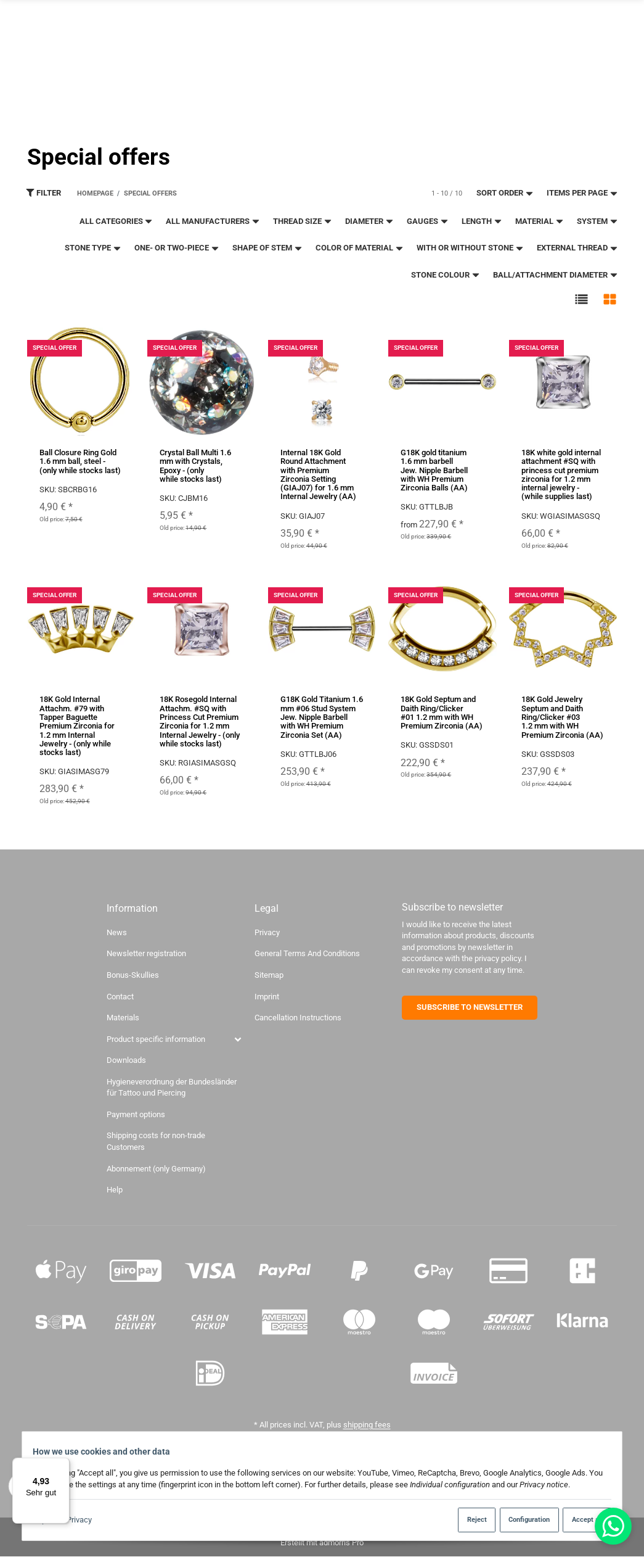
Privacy (85, 1520)
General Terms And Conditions (307, 954)
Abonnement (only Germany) (156, 1168)
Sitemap (269, 975)
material (539, 221)
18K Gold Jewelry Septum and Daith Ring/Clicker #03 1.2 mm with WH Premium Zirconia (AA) (562, 717)
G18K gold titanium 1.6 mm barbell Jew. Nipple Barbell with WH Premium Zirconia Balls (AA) (434, 470)
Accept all (579, 1519)
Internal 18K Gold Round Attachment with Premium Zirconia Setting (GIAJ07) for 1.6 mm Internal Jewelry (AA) (318, 474)
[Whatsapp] (613, 1526)
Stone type (93, 248)
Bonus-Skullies (133, 975)
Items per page (582, 193)
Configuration (517, 1519)
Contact (518, 15)
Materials (123, 1017)
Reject (460, 1519)
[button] (581, 299)
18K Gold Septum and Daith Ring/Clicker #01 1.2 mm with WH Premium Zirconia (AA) (442, 713)
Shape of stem (267, 248)
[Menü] (62, 1465)
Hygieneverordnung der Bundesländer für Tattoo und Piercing (172, 1087)
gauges (428, 221)
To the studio (428, 27)
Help (115, 1189)
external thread (577, 248)
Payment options (136, 1114)
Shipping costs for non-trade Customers (156, 1141)
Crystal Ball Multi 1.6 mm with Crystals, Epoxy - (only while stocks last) (195, 466)
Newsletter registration (448, 15)
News (117, 932)
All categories (116, 221)
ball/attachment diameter (555, 274)
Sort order (505, 193)
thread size (302, 221)
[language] (583, 66)
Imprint (267, 996)
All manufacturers (213, 221)
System (597, 221)
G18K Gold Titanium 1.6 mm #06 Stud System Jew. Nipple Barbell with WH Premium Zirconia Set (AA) (321, 717)
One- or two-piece (176, 248)
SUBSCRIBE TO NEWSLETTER (470, 1007)
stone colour (445, 274)
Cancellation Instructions (298, 1017)
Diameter (369, 221)
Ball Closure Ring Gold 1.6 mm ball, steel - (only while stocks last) (80, 461)
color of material (360, 248)
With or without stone (470, 248)
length (482, 221)
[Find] (469, 67)
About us (561, 15)
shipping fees (367, 1424)
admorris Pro (341, 1542)
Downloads (126, 1060)
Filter (43, 193)
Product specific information (156, 1039)
